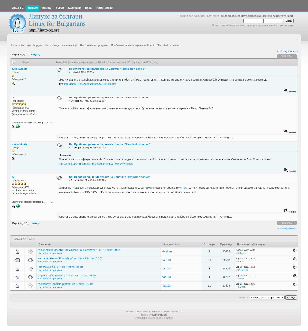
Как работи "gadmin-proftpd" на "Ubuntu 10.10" (66, 284)
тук (184, 187)
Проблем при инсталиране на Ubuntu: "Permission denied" (107, 68)
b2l (13, 97)
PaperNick (243, 270)
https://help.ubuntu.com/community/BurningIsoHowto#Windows (96, 163)
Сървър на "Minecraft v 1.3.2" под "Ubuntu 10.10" (67, 275)
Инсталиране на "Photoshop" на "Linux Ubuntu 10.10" (70, 258)
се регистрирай (283, 15)
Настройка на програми (50, 253)
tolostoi (241, 253)
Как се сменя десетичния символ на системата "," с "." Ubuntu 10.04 (79, 249)
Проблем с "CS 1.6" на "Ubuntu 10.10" (60, 266)
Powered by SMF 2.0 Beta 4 (138, 311)
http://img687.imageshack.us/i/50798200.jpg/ (90, 84)
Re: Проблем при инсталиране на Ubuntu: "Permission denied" (110, 97)
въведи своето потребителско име (244, 15)
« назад (282, 51)
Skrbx (241, 278)
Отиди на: (244, 298)
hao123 (166, 260)
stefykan (167, 251)
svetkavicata (19, 68)
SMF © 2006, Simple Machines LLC (167, 311)
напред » (292, 51)
